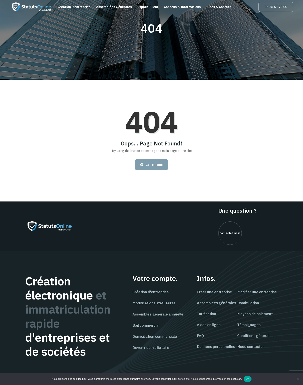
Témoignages (249, 324)
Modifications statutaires (154, 303)
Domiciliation (248, 302)
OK (247, 378)
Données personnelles (216, 346)
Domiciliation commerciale (154, 336)
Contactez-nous (229, 233)
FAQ (200, 335)
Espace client (148, 7)
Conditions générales (255, 335)
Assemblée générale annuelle (157, 314)
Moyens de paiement (255, 313)
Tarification (206, 313)
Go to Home (151, 165)
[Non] (298, 379)
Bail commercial (145, 325)
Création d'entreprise (150, 292)
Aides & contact (218, 7)
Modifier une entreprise (257, 292)
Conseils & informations (182, 7)
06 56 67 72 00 (276, 7)
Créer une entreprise (214, 292)
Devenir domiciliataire (150, 347)
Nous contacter (250, 346)
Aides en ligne (209, 324)
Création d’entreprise (74, 7)
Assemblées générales (114, 7)
